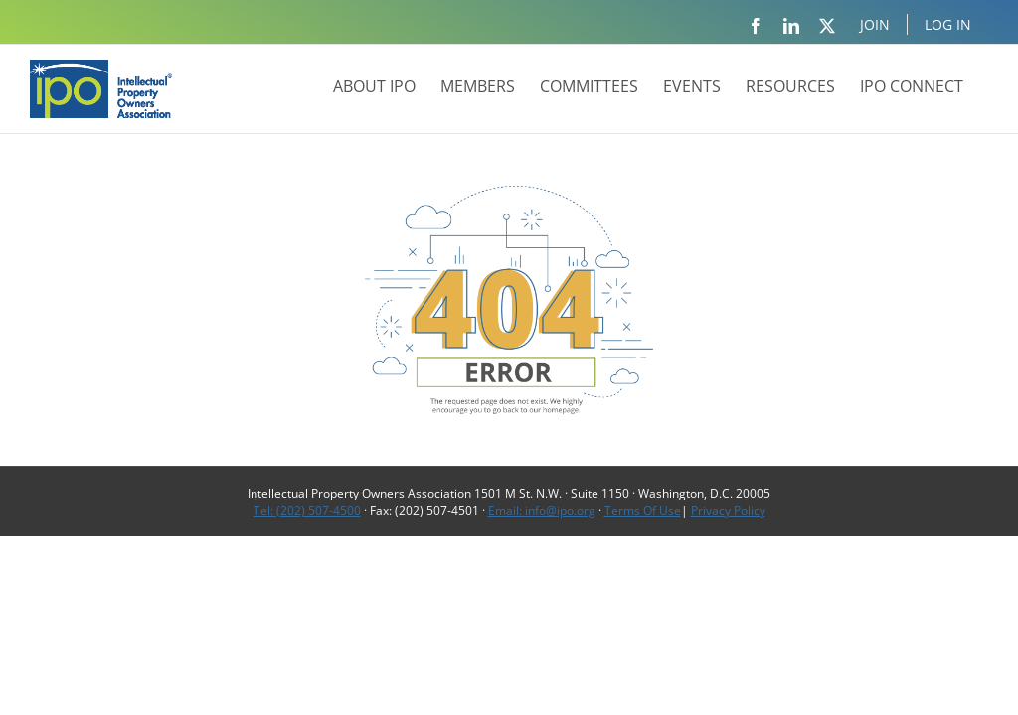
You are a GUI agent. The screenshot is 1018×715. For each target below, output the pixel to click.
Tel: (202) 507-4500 (307, 510)
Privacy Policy (728, 510)
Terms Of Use (642, 510)
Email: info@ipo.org (541, 510)
